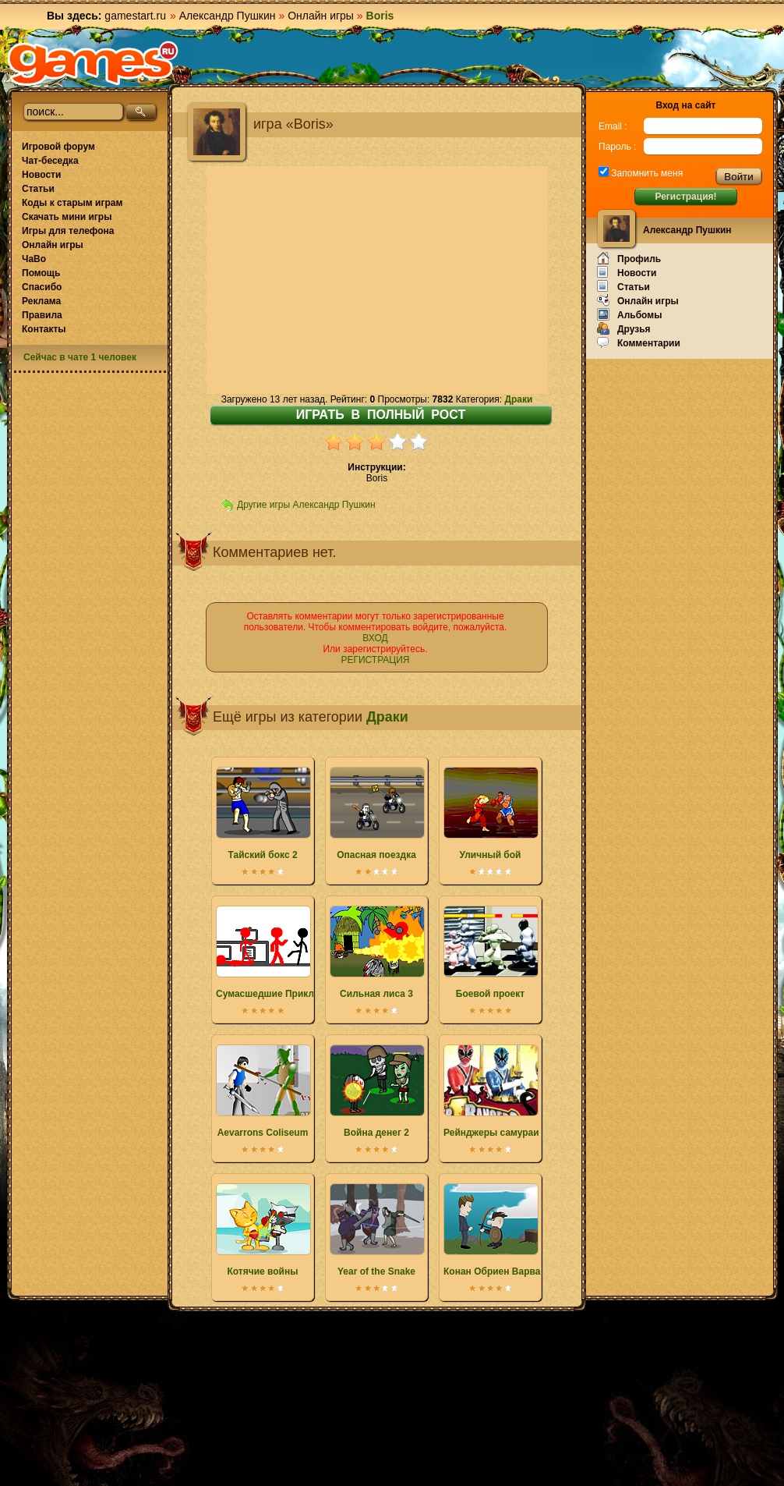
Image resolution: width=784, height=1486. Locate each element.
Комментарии (638, 342)
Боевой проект (490, 952)
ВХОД (374, 638)
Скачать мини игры (66, 216)
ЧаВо (34, 259)
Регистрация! (685, 196)
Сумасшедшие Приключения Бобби (299, 952)
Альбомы (629, 314)
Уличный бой (490, 813)
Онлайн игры (321, 15)
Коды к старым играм (72, 202)
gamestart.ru (135, 15)
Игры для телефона (68, 230)
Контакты (44, 329)
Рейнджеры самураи (491, 1091)
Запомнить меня (646, 173)
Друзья (624, 328)
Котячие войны (262, 1230)
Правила (42, 315)
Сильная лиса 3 (376, 952)
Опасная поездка (376, 813)
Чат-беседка (50, 160)
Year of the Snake (376, 1230)
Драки (518, 399)
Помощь (41, 273)
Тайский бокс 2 (262, 813)
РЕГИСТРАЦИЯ (375, 659)
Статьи (38, 188)
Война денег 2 (376, 1091)
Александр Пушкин (227, 15)
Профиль (629, 258)
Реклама (41, 301)
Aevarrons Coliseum (262, 1091)
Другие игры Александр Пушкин (306, 504)
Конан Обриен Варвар (494, 1230)
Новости (41, 174)
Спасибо (42, 287)
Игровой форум (58, 146)
